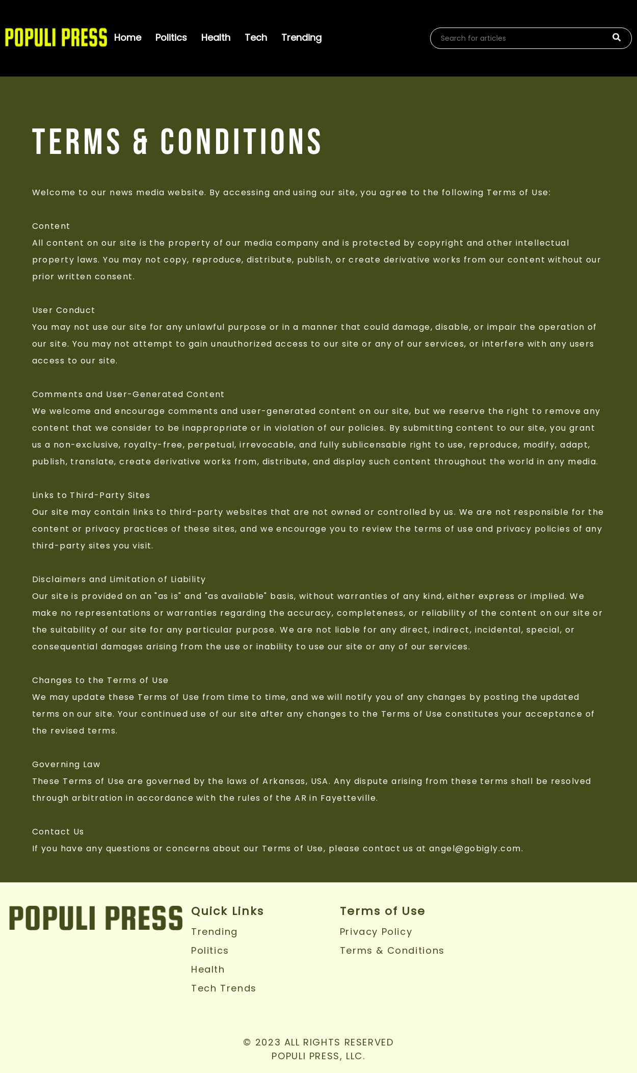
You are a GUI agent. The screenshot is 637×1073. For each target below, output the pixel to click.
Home (127, 37)
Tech (256, 37)
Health (215, 37)
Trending (301, 37)
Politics (171, 37)
